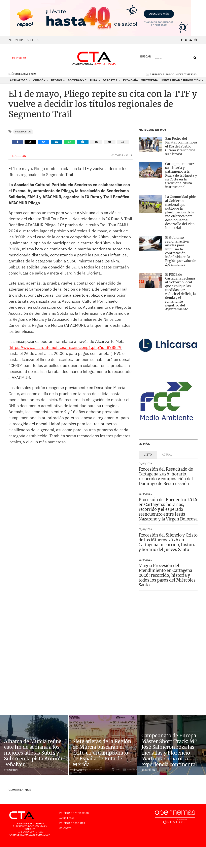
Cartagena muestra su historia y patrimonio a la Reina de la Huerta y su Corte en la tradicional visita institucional (181, 175)
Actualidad (16, 40)
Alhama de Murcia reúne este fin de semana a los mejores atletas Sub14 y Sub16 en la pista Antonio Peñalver (34, 753)
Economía (130, 80)
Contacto (65, 828)
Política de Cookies (72, 822)
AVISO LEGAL (66, 817)
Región (58, 80)
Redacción (17, 156)
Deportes (111, 80)
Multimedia (149, 80)
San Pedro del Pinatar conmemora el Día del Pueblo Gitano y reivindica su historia (181, 146)
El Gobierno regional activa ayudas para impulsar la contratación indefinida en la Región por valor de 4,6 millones (180, 251)
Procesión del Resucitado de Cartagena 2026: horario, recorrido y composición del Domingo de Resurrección (166, 476)
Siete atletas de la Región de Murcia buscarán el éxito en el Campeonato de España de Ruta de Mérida (102, 753)
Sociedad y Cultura (84, 80)
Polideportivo (23, 131)
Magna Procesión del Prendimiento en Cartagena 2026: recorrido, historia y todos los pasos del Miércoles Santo (167, 575)
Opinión (40, 80)
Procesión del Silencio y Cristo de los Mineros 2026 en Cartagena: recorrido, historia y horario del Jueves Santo (168, 542)
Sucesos (33, 40)
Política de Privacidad (74, 812)
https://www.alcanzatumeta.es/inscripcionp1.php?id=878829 (65, 347)
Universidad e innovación (182, 80)
